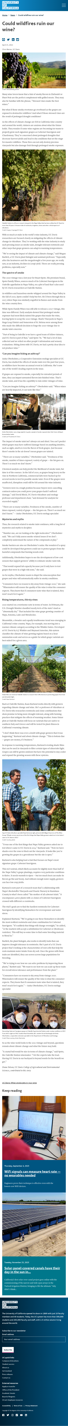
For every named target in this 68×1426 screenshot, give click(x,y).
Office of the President (10, 1390)
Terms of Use (18, 1406)
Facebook (3, 1415)
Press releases (7, 1374)
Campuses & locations (10, 1361)
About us (5, 1368)
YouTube (21, 1415)
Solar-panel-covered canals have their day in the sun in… (32, 1270)
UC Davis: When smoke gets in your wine (19, 1083)
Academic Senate (8, 1393)
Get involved (7, 1371)
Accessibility (6, 1406)
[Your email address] (34, 1339)
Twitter (8, 1415)
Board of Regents (8, 1397)
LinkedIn (26, 1415)
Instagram (12, 1415)
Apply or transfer (8, 1386)
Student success (8, 1364)
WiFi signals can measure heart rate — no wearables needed (32, 1173)
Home (4, 15)
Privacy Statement (31, 1406)
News (12, 15)
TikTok (17, 1415)
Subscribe (8, 1350)
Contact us (6, 1378)
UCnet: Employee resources (12, 1400)
